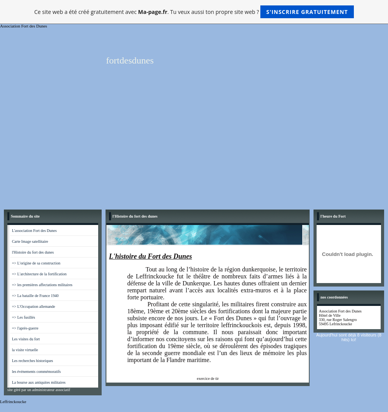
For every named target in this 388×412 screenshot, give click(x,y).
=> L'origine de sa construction (36, 263)
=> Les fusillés (23, 317)
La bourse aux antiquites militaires (39, 382)
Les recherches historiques (32, 361)
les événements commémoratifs (36, 371)
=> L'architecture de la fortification (39, 274)
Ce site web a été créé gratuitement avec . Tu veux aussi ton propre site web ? (193, 11)
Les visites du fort (26, 339)
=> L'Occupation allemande (33, 306)
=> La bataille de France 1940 (35, 296)
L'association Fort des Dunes (34, 230)
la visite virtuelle (25, 350)
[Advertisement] (194, 147)
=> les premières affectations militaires (42, 285)
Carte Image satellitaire (30, 241)
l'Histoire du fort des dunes (33, 252)
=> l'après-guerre (25, 328)
